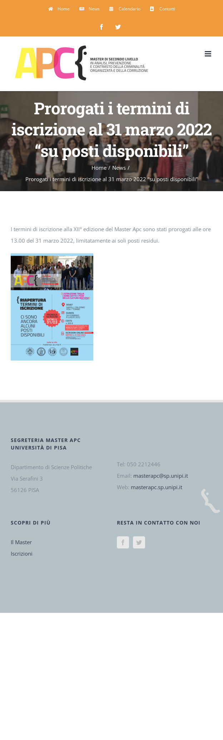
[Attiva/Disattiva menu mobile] (208, 54)
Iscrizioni (22, 553)
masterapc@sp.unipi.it (160, 475)
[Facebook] (123, 542)
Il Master (21, 542)
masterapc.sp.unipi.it (156, 487)
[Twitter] (139, 542)
